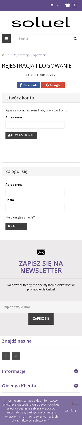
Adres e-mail (14, 117)
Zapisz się (41, 318)
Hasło (9, 200)
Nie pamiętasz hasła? (20, 217)
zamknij (70, 410)
